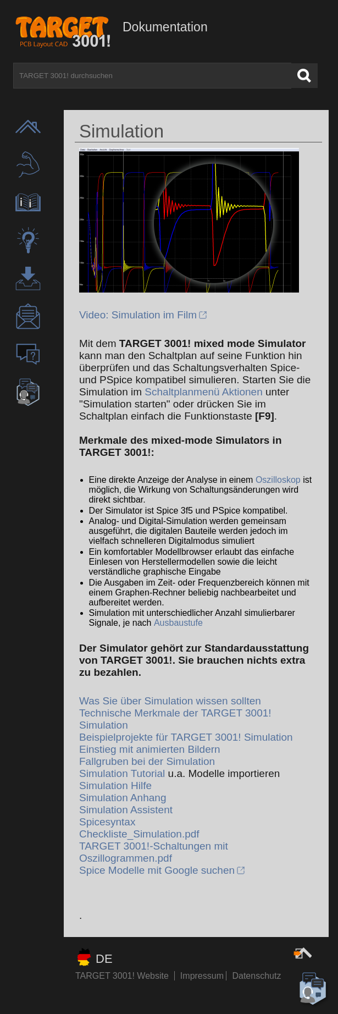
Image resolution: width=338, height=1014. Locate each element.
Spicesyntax (107, 822)
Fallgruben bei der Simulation (147, 761)
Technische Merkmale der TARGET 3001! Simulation (175, 719)
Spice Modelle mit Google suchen (157, 870)
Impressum (203, 975)
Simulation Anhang (122, 797)
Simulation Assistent (126, 809)
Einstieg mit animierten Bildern (149, 749)
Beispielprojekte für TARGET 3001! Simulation (186, 737)
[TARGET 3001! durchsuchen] (152, 75)
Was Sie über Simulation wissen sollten (170, 701)
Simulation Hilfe (115, 785)
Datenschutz (256, 975)
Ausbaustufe (178, 622)
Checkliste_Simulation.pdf (139, 834)
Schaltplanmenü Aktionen (203, 392)
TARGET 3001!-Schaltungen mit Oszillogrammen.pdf (153, 852)
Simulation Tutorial (122, 773)
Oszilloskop (278, 479)
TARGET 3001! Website (122, 975)
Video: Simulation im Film (138, 315)
